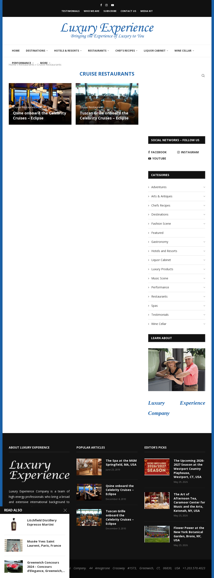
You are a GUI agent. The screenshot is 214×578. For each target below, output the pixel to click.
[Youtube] (112, 5)
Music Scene (159, 278)
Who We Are (91, 11)
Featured (157, 233)
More (44, 63)
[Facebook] (101, 5)
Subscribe (109, 11)
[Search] (203, 76)
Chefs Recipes (160, 205)
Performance (21, 63)
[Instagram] (106, 5)
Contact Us (128, 11)
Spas (154, 306)
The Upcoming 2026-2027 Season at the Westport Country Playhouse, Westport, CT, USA (189, 469)
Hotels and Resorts (164, 251)
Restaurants (97, 50)
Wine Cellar (183, 50)
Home (16, 50)
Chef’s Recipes (125, 50)
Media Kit (146, 11)
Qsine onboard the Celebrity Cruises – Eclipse (39, 115)
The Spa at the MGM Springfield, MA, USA (121, 463)
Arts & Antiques (161, 196)
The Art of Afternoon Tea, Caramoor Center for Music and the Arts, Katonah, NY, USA (189, 502)
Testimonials (70, 11)
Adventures (159, 187)
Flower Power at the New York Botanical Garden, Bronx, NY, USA (189, 534)
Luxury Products (162, 269)
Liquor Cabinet (155, 50)
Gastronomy (159, 242)
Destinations (35, 50)
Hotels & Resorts (66, 50)
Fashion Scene (161, 224)
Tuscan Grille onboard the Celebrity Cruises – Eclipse (104, 115)
